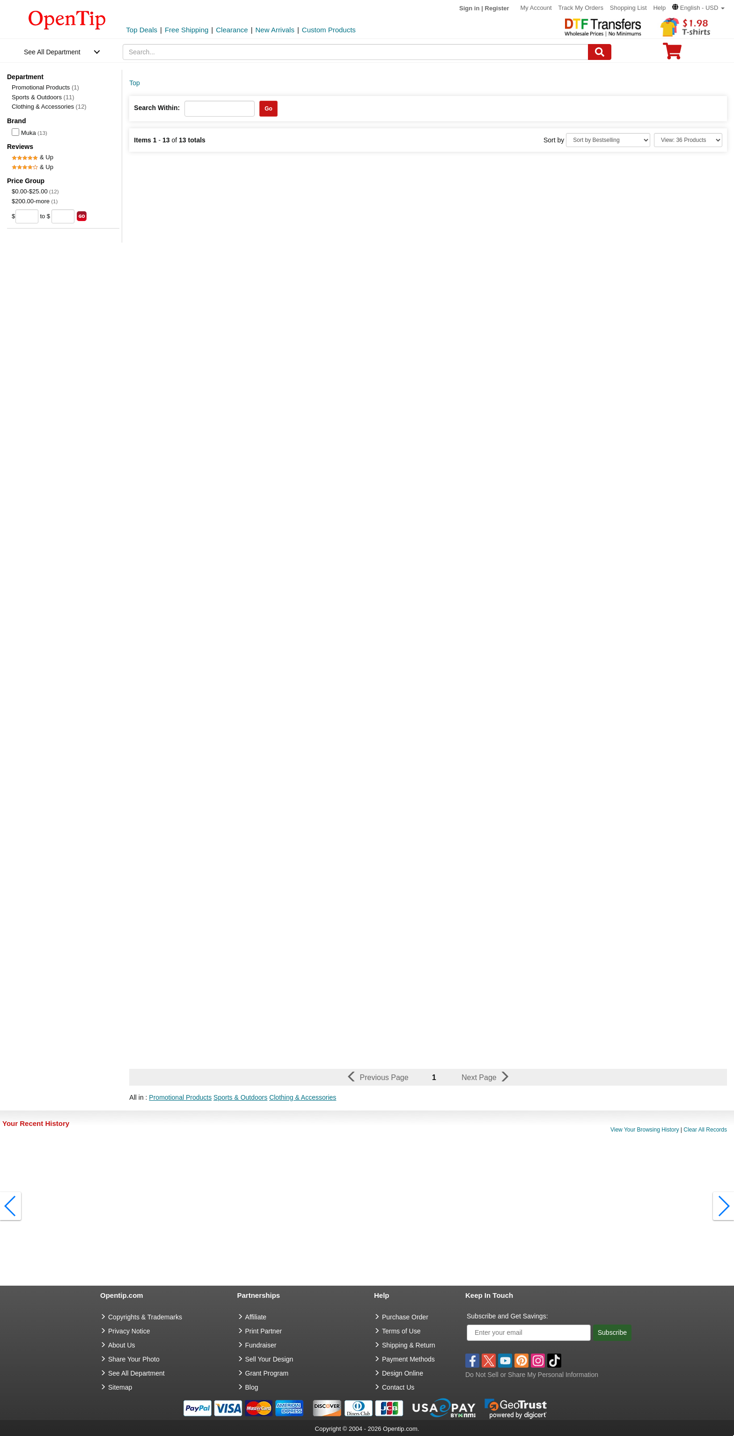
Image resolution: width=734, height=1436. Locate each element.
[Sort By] (608, 140)
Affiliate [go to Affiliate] (256, 1317)
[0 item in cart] (672, 54)
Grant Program (267, 1373)
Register (497, 8)
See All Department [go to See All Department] (136, 1373)
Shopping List (628, 7)
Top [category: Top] (134, 83)
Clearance (232, 30)
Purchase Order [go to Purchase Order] (405, 1317)
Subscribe (612, 1332)
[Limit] (688, 140)
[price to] (62, 216)
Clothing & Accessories (49, 106)
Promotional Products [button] (180, 1097)
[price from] (26, 216)
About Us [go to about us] (121, 1345)
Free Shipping (186, 30)
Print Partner (263, 1331)
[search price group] (82, 216)
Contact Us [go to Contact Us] (398, 1387)
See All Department (52, 52)
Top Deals (141, 30)
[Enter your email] (529, 1333)
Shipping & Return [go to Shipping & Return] (408, 1345)
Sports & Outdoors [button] (240, 1097)
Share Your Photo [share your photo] (134, 1359)
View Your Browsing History (644, 1129)
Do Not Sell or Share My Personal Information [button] (531, 1374)
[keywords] (355, 52)
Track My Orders (580, 7)
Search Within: (157, 107)
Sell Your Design (269, 1359)
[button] (698, 7)
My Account (535, 7)
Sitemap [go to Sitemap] (120, 1387)
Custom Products (329, 30)
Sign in (469, 8)
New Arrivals (275, 30)
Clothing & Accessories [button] (302, 1097)
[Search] (599, 52)
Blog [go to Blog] (251, 1387)
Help (659, 7)
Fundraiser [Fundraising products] (261, 1345)
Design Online (402, 1373)
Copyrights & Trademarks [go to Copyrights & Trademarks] (145, 1317)
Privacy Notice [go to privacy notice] (129, 1331)
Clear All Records (705, 1129)
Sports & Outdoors (43, 97)
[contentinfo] (67, 19)
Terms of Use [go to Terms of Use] (401, 1331)
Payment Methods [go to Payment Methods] (408, 1359)
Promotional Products (45, 87)
